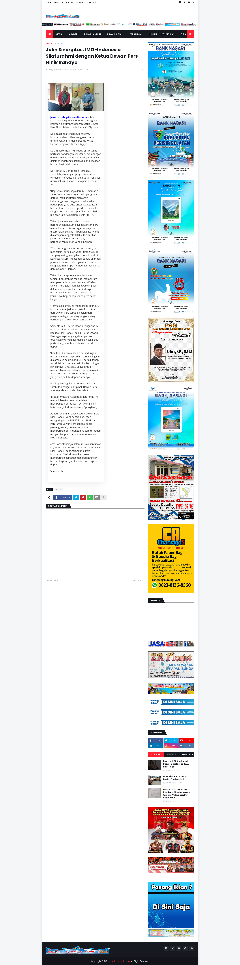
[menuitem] (49, 34)
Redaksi (92, 2)
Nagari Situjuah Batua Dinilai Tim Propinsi (175, 777)
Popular (156, 754)
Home (48, 2)
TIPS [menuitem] (183, 34)
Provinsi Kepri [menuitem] (92, 34)
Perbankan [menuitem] (136, 34)
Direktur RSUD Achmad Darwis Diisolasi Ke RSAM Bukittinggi (176, 764)
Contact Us (67, 2)
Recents (171, 754)
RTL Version (81, 2)
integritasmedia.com (119, 961)
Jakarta (60, 43)
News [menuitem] (59, 34)
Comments (186, 754)
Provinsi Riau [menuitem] (115, 34)
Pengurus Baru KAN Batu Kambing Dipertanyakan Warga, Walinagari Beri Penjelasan (176, 793)
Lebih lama (137, 580)
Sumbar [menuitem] (73, 34)
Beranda (50, 43)
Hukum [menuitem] (153, 34)
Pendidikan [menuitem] (167, 34)
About (57, 2)
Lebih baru (52, 580)
